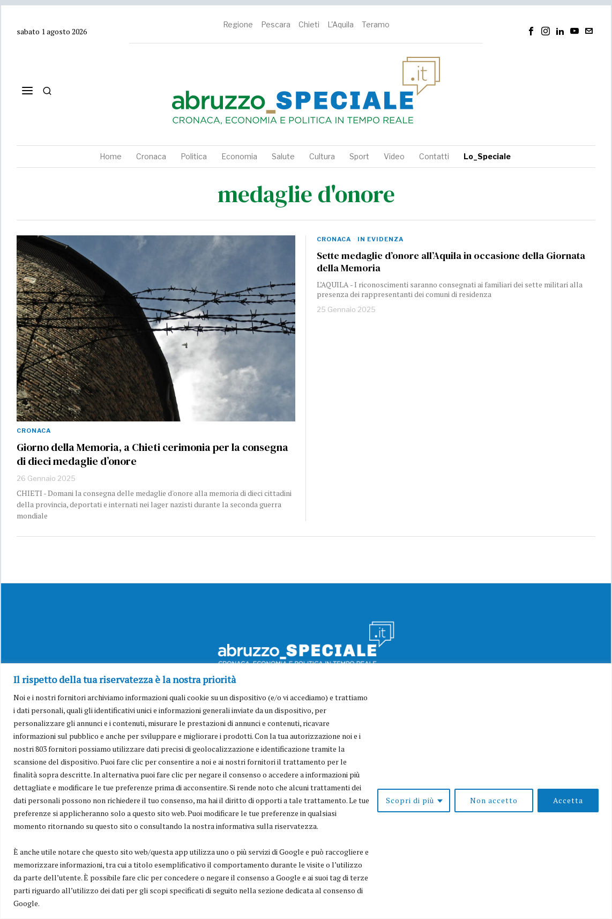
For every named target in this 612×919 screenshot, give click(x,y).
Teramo (376, 24)
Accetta (568, 800)
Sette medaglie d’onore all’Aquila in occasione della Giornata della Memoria (451, 262)
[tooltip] (531, 31)
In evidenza (380, 239)
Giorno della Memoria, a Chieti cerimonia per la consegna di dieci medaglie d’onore (152, 454)
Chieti (309, 24)
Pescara (276, 24)
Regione (238, 24)
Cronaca (34, 430)
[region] (306, 791)
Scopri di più (410, 800)
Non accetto (494, 800)
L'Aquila (340, 24)
